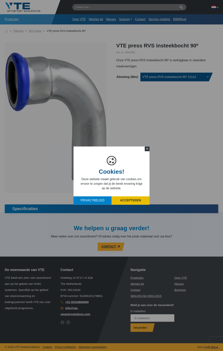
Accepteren (130, 200)
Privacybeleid (92, 200)
